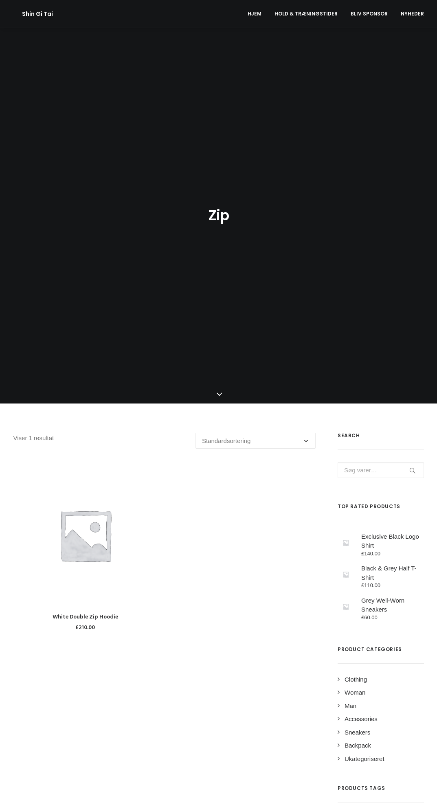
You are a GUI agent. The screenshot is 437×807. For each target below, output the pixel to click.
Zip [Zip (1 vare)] (344, 613)
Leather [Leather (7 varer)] (403, 575)
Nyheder (412, 13)
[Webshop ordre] (255, 184)
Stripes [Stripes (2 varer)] (396, 600)
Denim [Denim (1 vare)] (404, 562)
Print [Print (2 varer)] (374, 588)
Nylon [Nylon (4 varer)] (349, 588)
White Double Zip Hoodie (85, 360)
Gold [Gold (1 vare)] (347, 575)
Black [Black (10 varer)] (348, 562)
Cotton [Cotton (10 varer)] (376, 562)
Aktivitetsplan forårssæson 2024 (198, 697)
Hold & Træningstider (306, 13)
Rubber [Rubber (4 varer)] (401, 588)
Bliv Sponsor (369, 13)
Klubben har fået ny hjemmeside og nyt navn (215, 736)
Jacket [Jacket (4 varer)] (373, 575)
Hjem (254, 13)
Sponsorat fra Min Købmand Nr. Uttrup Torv (213, 716)
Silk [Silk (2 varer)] (371, 600)
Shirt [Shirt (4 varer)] (348, 600)
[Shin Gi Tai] (28, 14)
